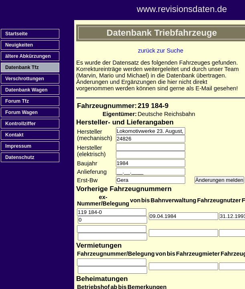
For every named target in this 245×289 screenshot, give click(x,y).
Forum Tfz (17, 101)
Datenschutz (19, 157)
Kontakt (14, 135)
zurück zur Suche (160, 50)
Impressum (18, 146)
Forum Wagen (21, 112)
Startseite (16, 34)
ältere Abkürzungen (28, 56)
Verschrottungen (24, 78)
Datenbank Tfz (22, 67)
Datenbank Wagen (26, 90)
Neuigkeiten (19, 45)
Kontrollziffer (20, 123)
